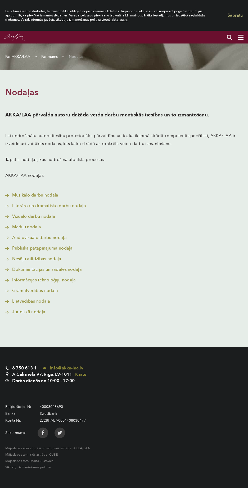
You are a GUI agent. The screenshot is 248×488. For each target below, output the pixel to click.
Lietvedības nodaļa (27, 301)
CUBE (53, 454)
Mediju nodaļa (23, 227)
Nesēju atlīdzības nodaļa (33, 259)
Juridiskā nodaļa (25, 312)
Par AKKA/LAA (17, 56)
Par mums (49, 56)
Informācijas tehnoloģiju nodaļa (40, 280)
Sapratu (235, 15)
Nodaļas (76, 56)
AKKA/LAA (81, 448)
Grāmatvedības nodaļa (31, 291)
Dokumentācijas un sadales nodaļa (43, 269)
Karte (81, 374)
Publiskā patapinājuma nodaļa (39, 248)
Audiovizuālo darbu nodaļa (36, 238)
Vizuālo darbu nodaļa (30, 216)
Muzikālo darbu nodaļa (31, 195)
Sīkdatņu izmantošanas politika (28, 467)
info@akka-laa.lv (63, 368)
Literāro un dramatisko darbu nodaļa (45, 206)
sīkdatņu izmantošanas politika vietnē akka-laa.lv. (92, 20)
